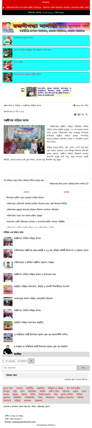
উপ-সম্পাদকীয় (73, 388)
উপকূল (6, 391)
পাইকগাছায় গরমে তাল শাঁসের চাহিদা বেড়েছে (23, 7)
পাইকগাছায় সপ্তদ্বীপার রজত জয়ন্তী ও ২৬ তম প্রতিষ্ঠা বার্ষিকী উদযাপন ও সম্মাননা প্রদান (51, 250)
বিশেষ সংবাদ (44, 394)
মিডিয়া (79, 394)
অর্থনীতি (29, 388)
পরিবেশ (65, 391)
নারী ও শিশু (54, 391)
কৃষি (15, 391)
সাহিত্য (17, 400)
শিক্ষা (40, 397)
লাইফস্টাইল (29, 397)
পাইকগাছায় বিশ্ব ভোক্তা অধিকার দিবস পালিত (67, 183)
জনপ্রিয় (66, 192)
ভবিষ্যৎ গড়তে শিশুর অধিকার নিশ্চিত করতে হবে (25, 180)
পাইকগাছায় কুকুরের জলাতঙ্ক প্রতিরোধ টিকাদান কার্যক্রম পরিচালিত (33, 209)
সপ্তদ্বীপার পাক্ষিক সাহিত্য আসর (27, 238)
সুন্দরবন (27, 400)
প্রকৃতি (75, 391)
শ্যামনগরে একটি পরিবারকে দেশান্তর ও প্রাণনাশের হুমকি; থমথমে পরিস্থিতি (35, 221)
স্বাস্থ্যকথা (38, 400)
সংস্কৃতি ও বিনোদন (66, 397)
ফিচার (24, 394)
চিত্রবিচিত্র (32, 391)
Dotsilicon (51, 425)
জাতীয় (42, 391)
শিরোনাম (50, 397)
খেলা (22, 391)
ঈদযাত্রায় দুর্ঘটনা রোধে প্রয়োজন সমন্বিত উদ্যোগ (25, 197)
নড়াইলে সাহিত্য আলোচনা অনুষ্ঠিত (28, 322)
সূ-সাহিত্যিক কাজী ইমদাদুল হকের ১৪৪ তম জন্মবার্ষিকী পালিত (41, 334)
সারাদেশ (7, 400)
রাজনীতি (17, 397)
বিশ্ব (55, 394)
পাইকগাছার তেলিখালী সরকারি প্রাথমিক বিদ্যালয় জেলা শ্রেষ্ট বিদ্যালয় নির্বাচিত (37, 203)
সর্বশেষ (26, 192)
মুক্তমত (6, 397)
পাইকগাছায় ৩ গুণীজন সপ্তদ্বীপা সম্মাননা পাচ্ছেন (34, 262)
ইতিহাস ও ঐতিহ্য (55, 388)
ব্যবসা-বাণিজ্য (67, 394)
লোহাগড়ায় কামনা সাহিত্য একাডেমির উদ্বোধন (33, 298)
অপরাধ (19, 388)
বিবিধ (32, 394)
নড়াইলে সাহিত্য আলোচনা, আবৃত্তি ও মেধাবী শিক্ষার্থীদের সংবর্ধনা (41, 286)
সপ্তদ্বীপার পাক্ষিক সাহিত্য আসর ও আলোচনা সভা (35, 274)
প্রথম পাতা (8, 105)
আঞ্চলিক (41, 388)
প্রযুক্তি (15, 394)
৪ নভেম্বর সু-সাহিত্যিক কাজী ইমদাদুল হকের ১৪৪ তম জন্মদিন (41, 346)
